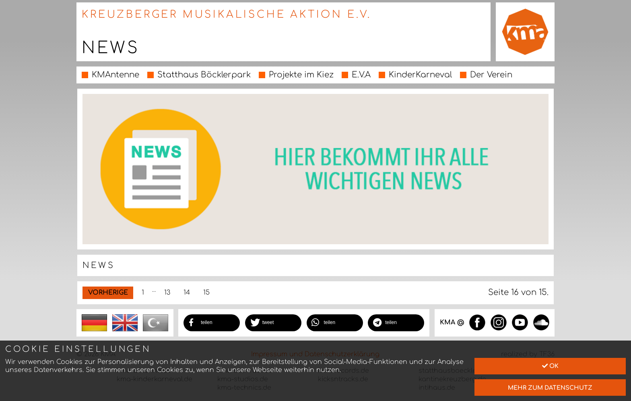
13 (167, 292)
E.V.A (361, 74)
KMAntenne (115, 74)
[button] (212, 322)
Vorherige (108, 292)
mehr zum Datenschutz (550, 387)
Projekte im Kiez (301, 74)
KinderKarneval (420, 74)
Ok (550, 366)
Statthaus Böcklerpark (204, 74)
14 (187, 292)
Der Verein (491, 74)
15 (206, 292)
